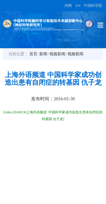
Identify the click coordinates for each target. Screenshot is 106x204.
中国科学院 (93, 5)
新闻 (43, 54)
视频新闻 (57, 54)
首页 (33, 54)
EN (78, 5)
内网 (68, 5)
